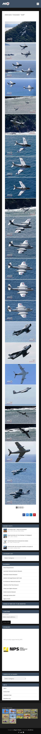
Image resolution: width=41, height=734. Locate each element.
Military (22, 531)
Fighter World (6, 599)
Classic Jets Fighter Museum (10, 588)
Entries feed (6, 691)
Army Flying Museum (8, 567)
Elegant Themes (17, 730)
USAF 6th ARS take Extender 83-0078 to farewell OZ (20, 546)
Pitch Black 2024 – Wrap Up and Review (17, 529)
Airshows (15, 536)
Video (18, 542)
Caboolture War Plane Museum (11, 585)
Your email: (5, 614)
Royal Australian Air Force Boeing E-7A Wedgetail (20, 535)
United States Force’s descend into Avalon (18, 541)
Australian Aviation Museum (10, 574)
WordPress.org (7, 698)
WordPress (30, 730)
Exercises (15, 531)
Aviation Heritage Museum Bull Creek (12, 578)
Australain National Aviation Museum (12, 571)
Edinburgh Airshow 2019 (9, 595)
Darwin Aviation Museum (9, 592)
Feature (19, 531)
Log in (4, 688)
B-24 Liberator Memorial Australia (11, 581)
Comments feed (7, 695)
